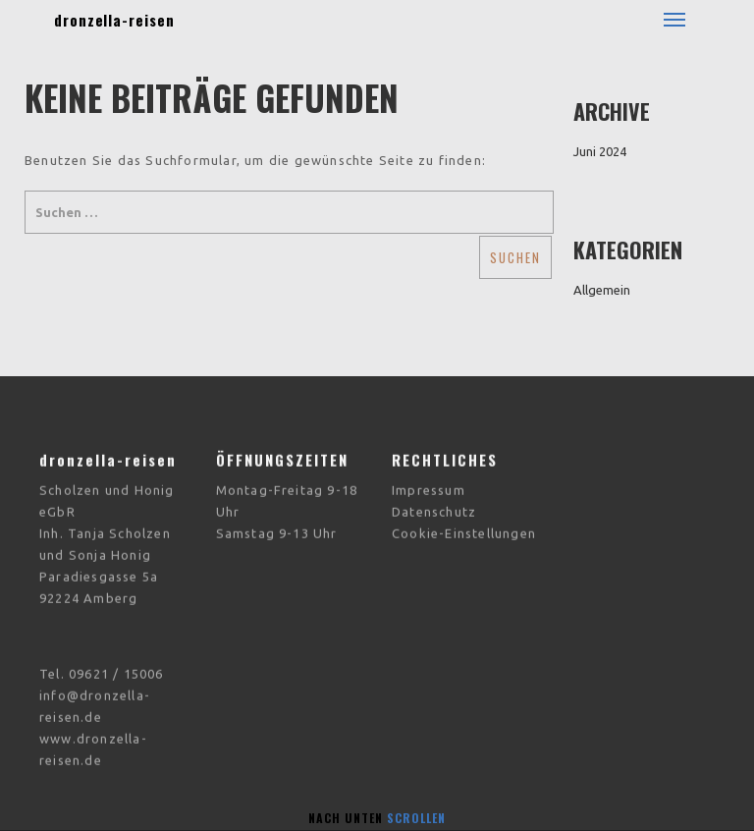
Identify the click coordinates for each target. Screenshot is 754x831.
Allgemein (601, 290)
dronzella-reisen (114, 19)
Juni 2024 (599, 151)
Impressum (428, 480)
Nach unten (377, 817)
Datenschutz (434, 502)
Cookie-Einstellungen (464, 523)
